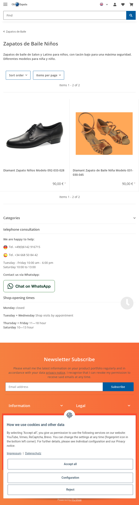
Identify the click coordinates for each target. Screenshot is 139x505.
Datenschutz (33, 453)
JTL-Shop (76, 500)
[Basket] (131, 4)
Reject (70, 489)
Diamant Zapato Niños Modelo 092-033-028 (33, 170)
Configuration (70, 477)
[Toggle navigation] (5, 2)
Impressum (14, 453)
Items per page (46, 75)
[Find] (64, 15)
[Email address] (54, 386)
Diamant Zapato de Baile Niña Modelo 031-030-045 (103, 172)
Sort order (16, 75)
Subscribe (118, 387)
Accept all (70, 464)
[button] (115, 4)
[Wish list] (123, 4)
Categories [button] (11, 218)
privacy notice (55, 373)
